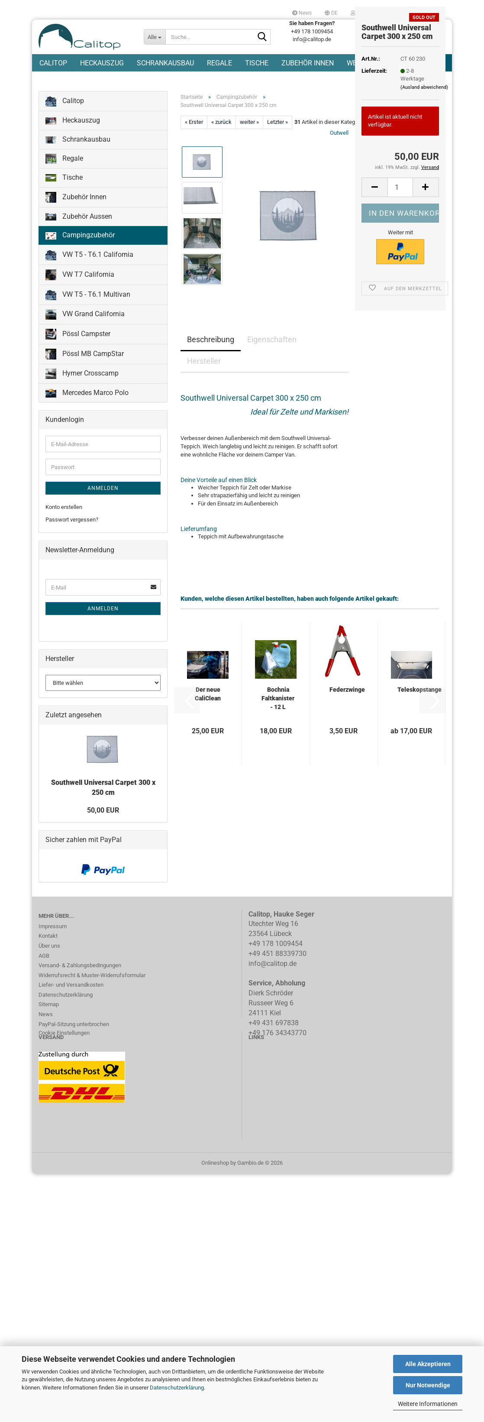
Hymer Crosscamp (82, 395)
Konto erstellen (63, 528)
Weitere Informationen (428, 1403)
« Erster (194, 143)
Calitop (53, 98)
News (302, 13)
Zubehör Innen (307, 98)
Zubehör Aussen (78, 238)
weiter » (249, 143)
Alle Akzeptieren (428, 1363)
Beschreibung (210, 361)
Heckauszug (102, 98)
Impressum (53, 948)
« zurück (221, 143)
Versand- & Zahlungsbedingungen (80, 987)
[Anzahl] (400, 187)
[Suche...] (155, 37)
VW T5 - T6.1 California (89, 276)
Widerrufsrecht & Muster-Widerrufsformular (92, 997)
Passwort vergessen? (71, 541)
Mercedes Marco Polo (87, 414)
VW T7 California (79, 296)
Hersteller (204, 382)
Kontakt (48, 957)
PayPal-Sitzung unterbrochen (74, 1046)
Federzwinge (347, 711)
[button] (331, 12)
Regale (219, 98)
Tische (256, 98)
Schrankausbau (165, 98)
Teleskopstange (419, 711)
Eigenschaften (272, 361)
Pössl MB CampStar (84, 375)
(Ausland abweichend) (424, 87)
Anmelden (103, 510)
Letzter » (277, 143)
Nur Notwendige (428, 1385)
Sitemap (49, 1026)
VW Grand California (85, 336)
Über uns (49, 967)
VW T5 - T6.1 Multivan (87, 316)
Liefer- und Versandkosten (71, 1006)
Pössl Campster (77, 355)
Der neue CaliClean (208, 715)
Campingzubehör (80, 257)
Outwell (339, 154)
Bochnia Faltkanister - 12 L (277, 720)
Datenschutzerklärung (177, 1387)
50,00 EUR (103, 832)
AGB (44, 977)
